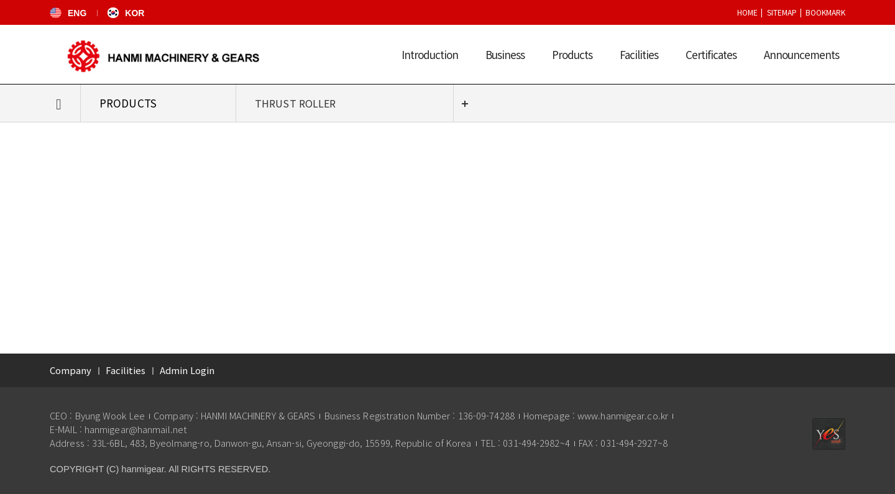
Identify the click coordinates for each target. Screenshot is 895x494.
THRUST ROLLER (295, 103)
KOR (126, 13)
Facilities (639, 54)
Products (572, 54)
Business (505, 54)
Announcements (801, 54)
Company (70, 370)
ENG (68, 13)
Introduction (430, 54)
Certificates (711, 54)
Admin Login (187, 370)
